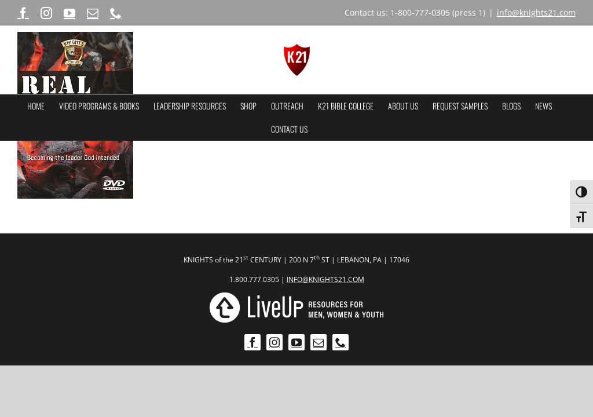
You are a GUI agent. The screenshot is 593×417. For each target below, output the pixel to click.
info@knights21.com (536, 12)
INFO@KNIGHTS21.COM (325, 279)
